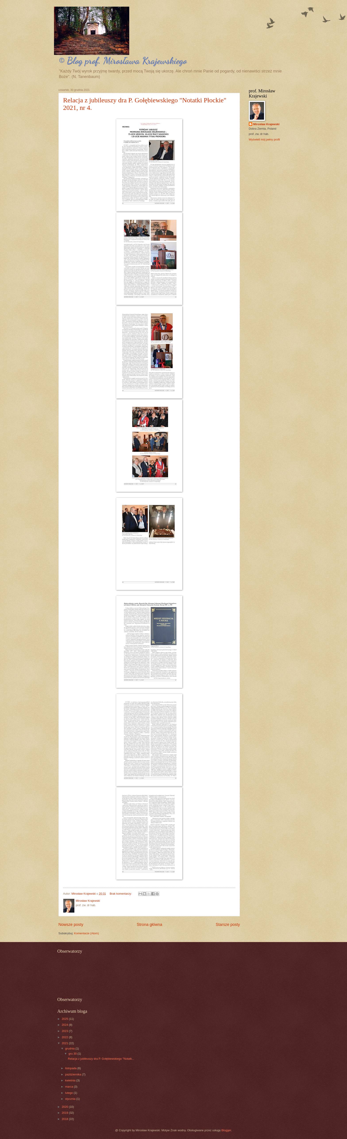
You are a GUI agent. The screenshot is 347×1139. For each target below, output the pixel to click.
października (73, 1074)
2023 (65, 1031)
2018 (65, 1119)
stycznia (70, 1098)
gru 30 (73, 1053)
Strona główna (149, 924)
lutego (69, 1092)
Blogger (226, 1130)
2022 (65, 1037)
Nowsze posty (70, 924)
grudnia (70, 1048)
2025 (65, 1018)
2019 (65, 1112)
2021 (65, 1043)
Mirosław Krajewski (266, 124)
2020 (65, 1106)
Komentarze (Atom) (86, 933)
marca (69, 1086)
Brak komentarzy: (121, 893)
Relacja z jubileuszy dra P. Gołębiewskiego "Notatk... (101, 1058)
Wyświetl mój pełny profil (264, 139)
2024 (65, 1024)
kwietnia (70, 1080)
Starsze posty (228, 924)
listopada (71, 1068)
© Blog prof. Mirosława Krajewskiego (122, 60)
